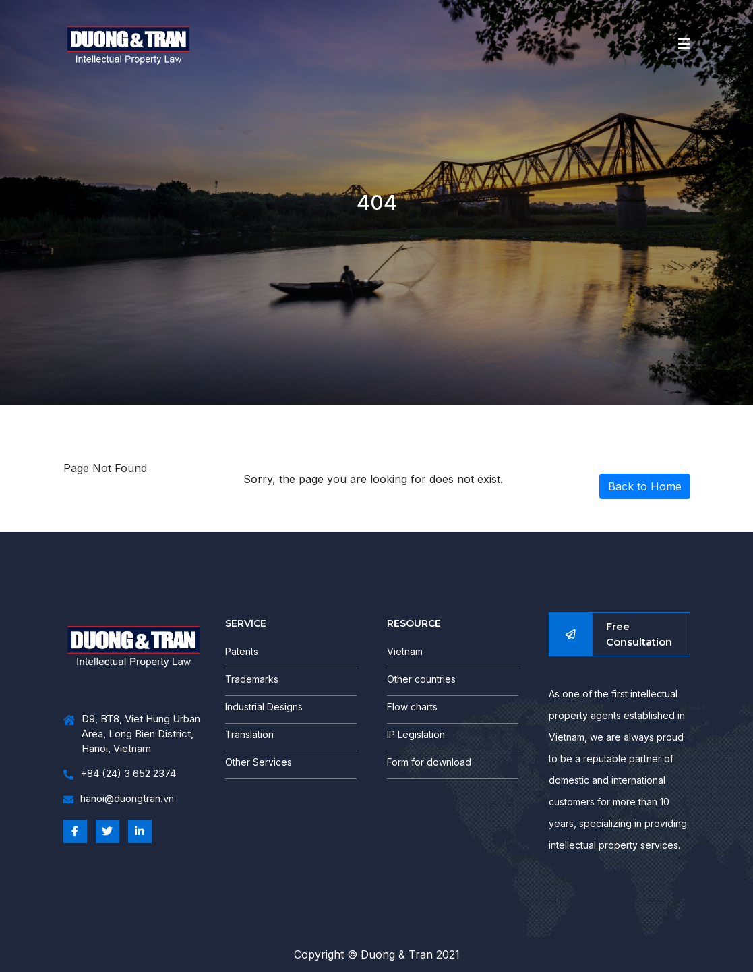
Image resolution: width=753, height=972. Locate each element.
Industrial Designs (264, 706)
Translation (249, 734)
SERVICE (245, 623)
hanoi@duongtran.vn (118, 799)
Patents (241, 651)
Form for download (429, 762)
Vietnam (405, 651)
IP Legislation (416, 734)
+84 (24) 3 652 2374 (119, 774)
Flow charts (412, 706)
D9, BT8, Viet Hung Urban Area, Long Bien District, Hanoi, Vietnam (131, 734)
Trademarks (251, 679)
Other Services (258, 762)
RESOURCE (414, 623)
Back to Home (645, 486)
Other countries (421, 679)
